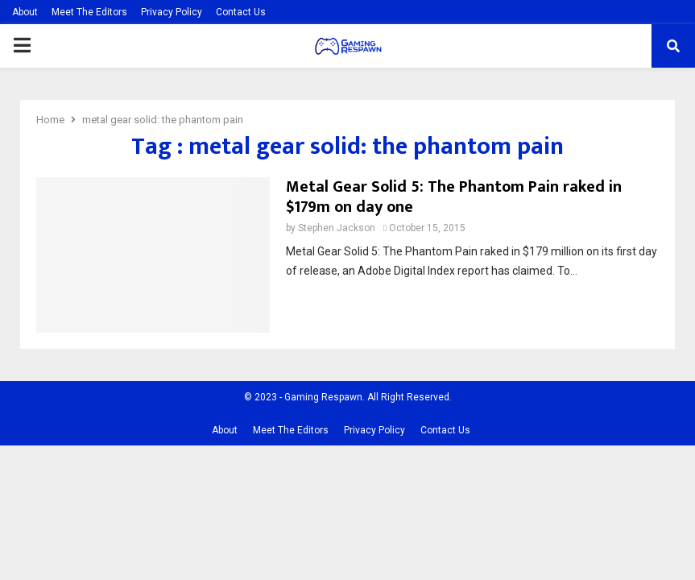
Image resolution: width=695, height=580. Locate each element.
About (25, 12)
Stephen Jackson (336, 228)
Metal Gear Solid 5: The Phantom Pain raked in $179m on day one (454, 197)
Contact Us (241, 12)
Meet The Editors (89, 12)
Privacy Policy (171, 12)
